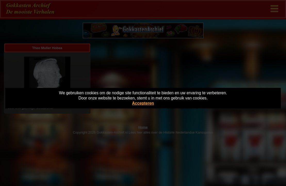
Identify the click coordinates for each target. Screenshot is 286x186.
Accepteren (143, 103)
